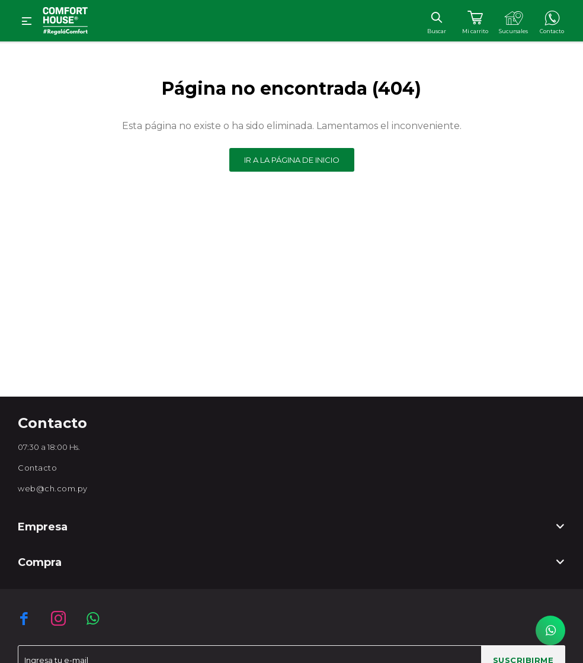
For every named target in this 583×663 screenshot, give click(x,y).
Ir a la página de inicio (291, 160)
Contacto (37, 467)
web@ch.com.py (53, 488)
